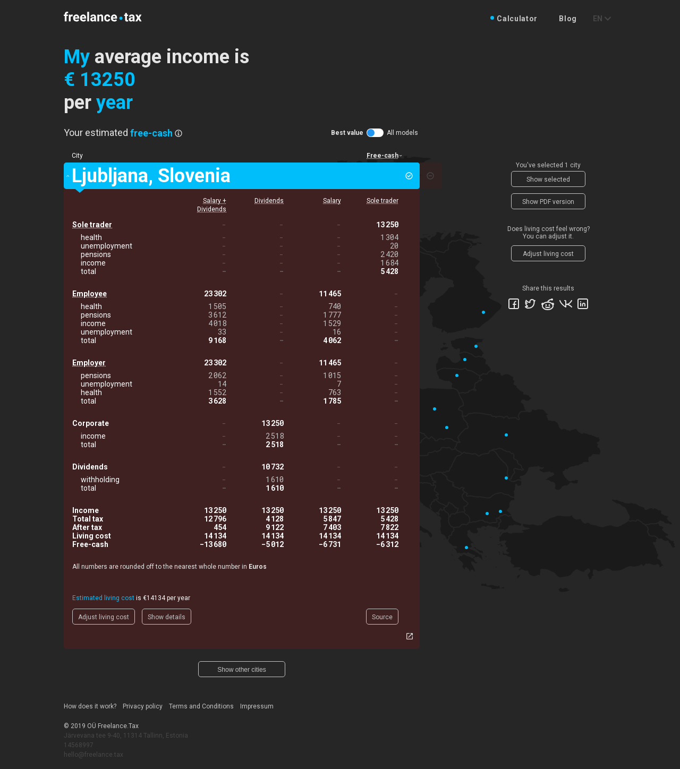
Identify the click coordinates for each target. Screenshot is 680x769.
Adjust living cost (103, 617)
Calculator (517, 18)
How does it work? (90, 706)
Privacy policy (143, 706)
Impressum (257, 706)
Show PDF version (548, 202)
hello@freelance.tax (93, 754)
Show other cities (241, 669)
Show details (166, 617)
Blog (568, 18)
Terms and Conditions (201, 706)
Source (382, 617)
